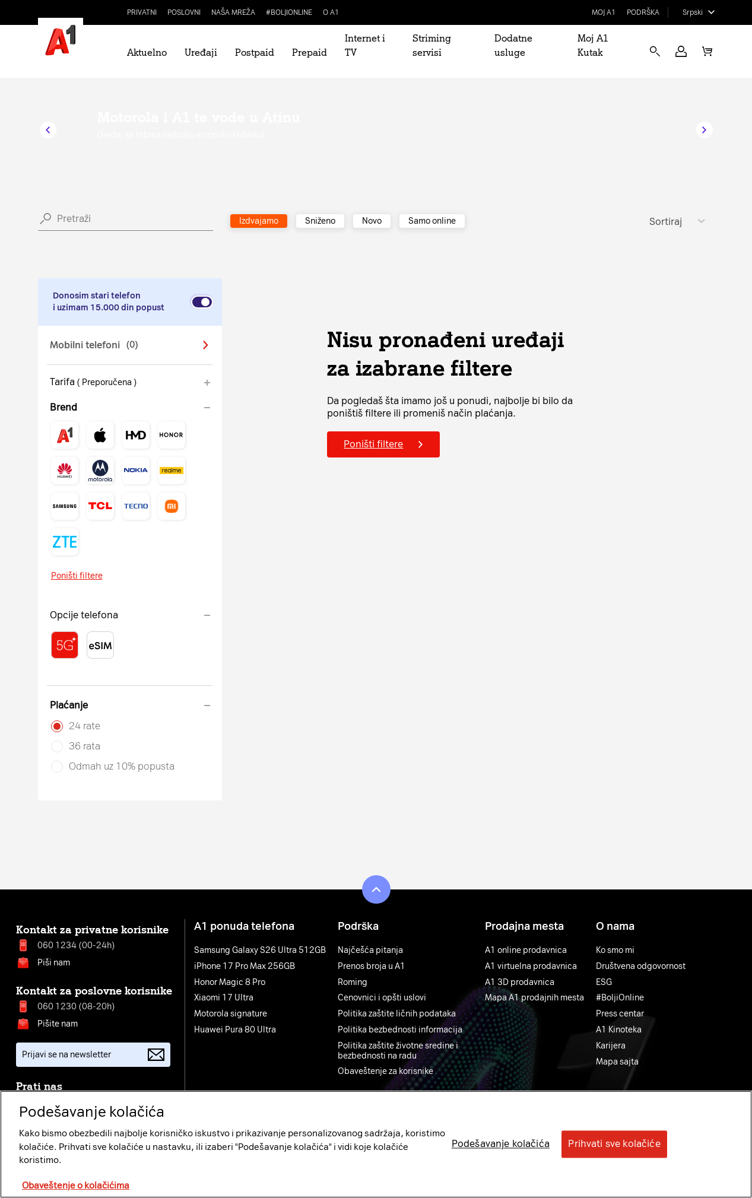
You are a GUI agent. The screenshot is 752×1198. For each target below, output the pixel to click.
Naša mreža (233, 12)
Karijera (611, 1046)
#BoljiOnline (289, 12)
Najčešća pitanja (370, 950)
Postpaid (254, 52)
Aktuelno (147, 52)
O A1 (331, 12)
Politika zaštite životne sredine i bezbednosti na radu (398, 1051)
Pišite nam (57, 1024)
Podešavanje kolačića (501, 1144)
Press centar (620, 1014)
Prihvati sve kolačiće (614, 1144)
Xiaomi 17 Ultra (223, 998)
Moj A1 (604, 12)
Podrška (643, 12)
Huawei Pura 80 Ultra (235, 1030)
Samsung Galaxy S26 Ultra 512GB (260, 950)
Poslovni (184, 12)
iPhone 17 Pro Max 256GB (244, 966)
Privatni (142, 12)
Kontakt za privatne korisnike (92, 929)
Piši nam (53, 963)
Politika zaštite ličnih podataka (397, 1014)
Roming (352, 982)
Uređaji (201, 52)
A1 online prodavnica (526, 950)
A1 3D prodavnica (519, 982)
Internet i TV (365, 45)
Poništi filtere (77, 576)
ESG (604, 982)
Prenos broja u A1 (371, 966)
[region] (376, 1144)
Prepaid (309, 52)
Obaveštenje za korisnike (385, 1071)
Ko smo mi (615, 950)
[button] (681, 51)
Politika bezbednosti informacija (400, 1030)
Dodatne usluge (513, 45)
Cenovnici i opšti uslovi (382, 998)
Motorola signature (230, 1014)
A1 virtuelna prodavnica (531, 966)
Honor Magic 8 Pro (229, 982)
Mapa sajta (617, 1062)
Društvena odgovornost (641, 966)
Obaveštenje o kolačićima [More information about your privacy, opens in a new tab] (75, 1185)
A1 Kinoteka (619, 1030)
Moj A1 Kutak (593, 45)
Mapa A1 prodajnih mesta (534, 998)
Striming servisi (432, 45)
